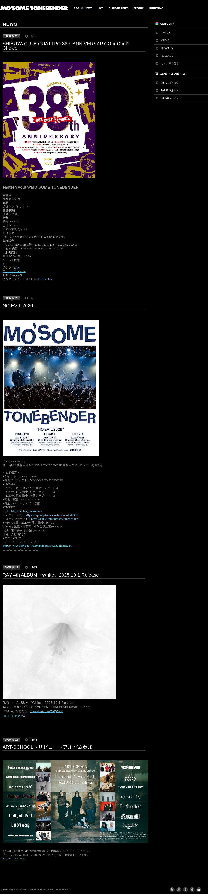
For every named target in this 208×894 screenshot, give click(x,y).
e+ (4, 263)
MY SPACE (192, 889)
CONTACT (198, 889)
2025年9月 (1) (169, 90)
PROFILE (137, 8)
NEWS (86, 8)
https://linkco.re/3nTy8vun (46, 711)
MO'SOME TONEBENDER (34, 8)
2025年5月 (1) (169, 98)
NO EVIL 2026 (18, 305)
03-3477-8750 (45, 279)
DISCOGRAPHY (116, 8)
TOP (75, 8)
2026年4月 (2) (169, 82)
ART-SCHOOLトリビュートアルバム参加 (48, 747)
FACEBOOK (185, 889)
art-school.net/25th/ (14, 858)
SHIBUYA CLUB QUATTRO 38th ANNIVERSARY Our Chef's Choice (66, 46)
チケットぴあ (11, 267)
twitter (172, 889)
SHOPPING (155, 8)
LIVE (98, 8)
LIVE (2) (166, 33)
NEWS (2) (167, 48)
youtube (178, 889)
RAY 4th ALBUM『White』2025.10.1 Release (51, 575)
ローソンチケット (14, 271)
